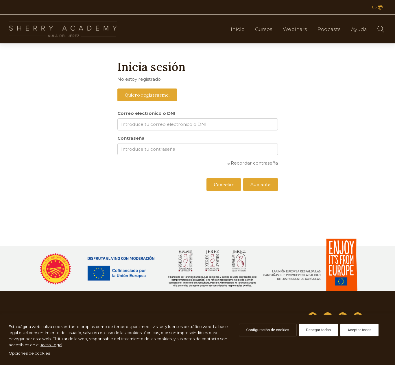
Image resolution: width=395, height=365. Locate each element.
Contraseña (131, 138)
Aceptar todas (360, 330)
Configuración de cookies (267, 330)
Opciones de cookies (29, 353)
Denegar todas (318, 330)
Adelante (260, 184)
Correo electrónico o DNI (146, 113)
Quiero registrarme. (147, 95)
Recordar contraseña (253, 163)
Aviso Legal (51, 344)
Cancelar (224, 184)
